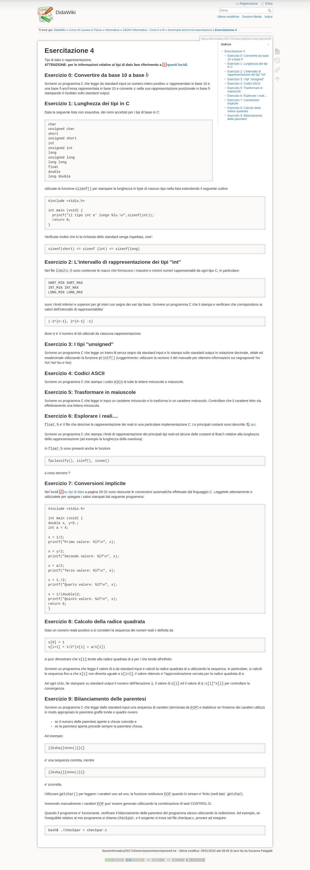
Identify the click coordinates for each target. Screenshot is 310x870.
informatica (112, 30)
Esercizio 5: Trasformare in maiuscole (245, 89)
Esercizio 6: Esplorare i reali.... (247, 95)
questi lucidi (177, 65)
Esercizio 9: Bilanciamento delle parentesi (244, 117)
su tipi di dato (74, 492)
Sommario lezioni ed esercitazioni (190, 30)
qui (253, 424)
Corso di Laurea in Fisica (85, 30)
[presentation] (242, 59)
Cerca (270, 10)
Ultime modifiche (228, 16)
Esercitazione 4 (226, 30)
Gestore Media (252, 16)
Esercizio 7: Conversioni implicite (243, 101)
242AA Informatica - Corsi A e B (143, 30)
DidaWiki (59, 30)
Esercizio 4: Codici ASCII (243, 83)
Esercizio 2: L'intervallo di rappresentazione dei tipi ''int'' (246, 73)
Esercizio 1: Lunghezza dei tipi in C (247, 65)
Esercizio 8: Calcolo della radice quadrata (244, 109)
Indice (268, 16)
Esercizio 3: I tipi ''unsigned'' (245, 79)
